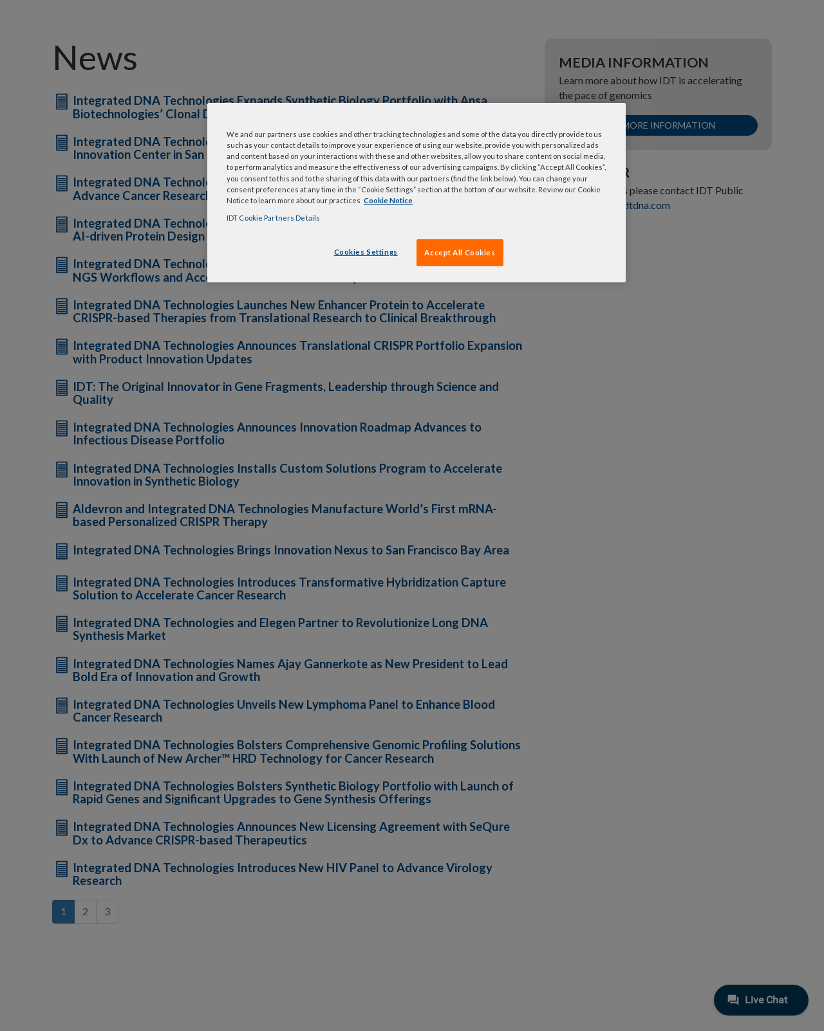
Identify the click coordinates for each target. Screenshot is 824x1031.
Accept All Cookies (459, 252)
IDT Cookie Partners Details (273, 218)
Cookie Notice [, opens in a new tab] (388, 200)
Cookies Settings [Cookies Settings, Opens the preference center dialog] (366, 252)
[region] (416, 192)
